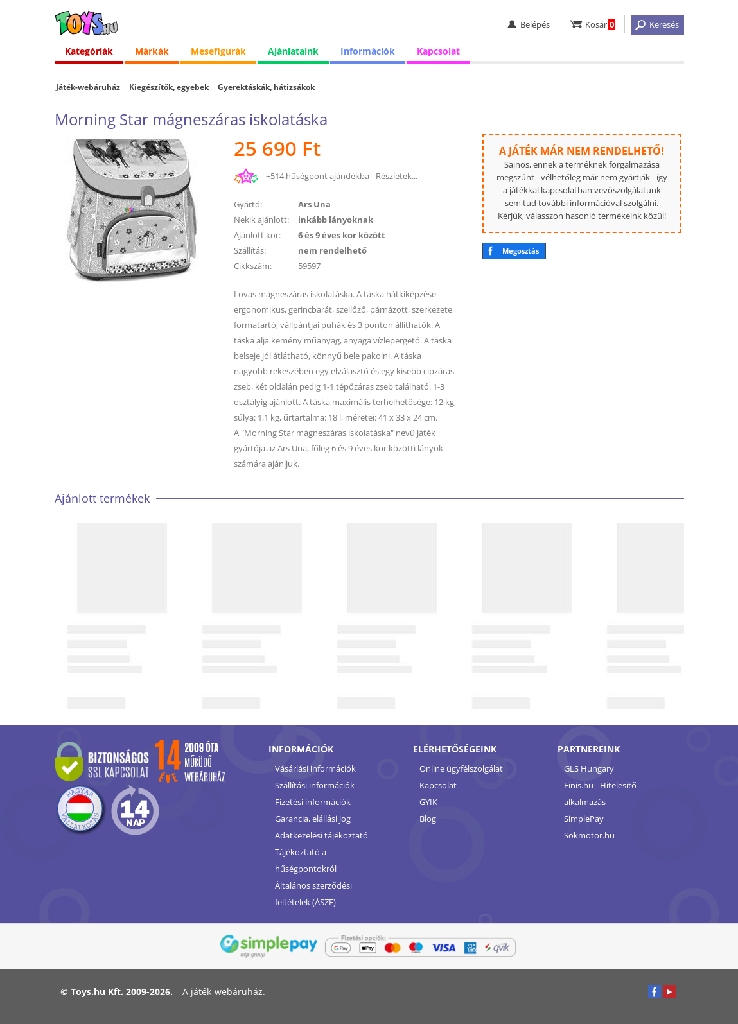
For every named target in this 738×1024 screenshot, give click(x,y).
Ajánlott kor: (257, 235)
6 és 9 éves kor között (341, 235)
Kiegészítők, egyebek (169, 87)
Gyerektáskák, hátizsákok (266, 87)
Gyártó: (248, 204)
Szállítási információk (315, 785)
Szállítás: (250, 250)
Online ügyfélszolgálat (461, 768)
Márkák (152, 51)
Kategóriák (89, 51)
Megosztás (520, 251)
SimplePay (584, 818)
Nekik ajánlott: (261, 219)
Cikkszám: (253, 266)
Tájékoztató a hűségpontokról (306, 860)
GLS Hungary (589, 768)
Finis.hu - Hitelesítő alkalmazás (600, 793)
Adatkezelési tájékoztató (321, 835)
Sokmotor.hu (589, 835)
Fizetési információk (313, 802)
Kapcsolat (438, 51)
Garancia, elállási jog (313, 818)
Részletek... (396, 176)
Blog (427, 818)
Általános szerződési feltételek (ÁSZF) (313, 894)
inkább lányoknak (335, 219)
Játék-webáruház (88, 87)
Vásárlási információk (315, 768)
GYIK (428, 802)
